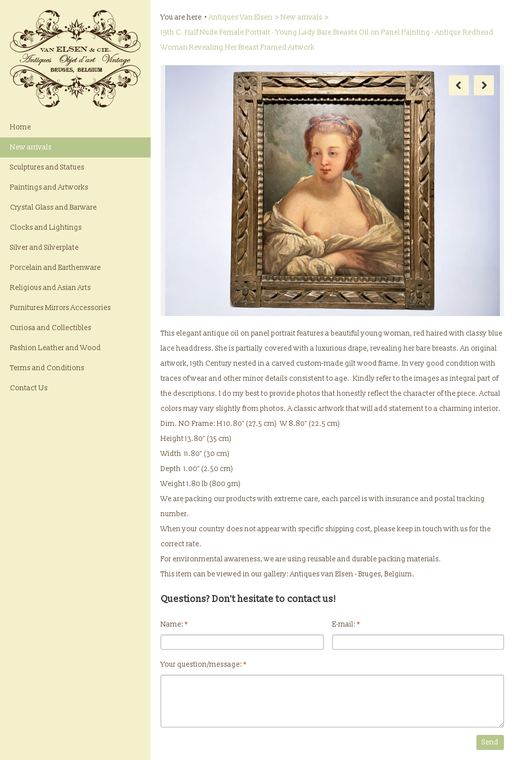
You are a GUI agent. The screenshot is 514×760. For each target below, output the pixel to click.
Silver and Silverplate (44, 247)
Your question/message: (203, 664)
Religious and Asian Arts (50, 287)
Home (20, 127)
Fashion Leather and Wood (55, 348)
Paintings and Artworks (49, 187)
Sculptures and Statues (47, 167)
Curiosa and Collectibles (50, 328)
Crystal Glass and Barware (53, 207)
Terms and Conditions (47, 368)
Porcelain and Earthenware (55, 267)
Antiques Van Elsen (241, 17)
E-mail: (346, 624)
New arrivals (31, 147)
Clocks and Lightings (46, 227)
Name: (174, 624)
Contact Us (29, 388)
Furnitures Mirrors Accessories (60, 307)
